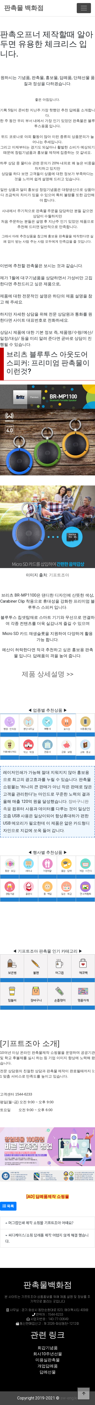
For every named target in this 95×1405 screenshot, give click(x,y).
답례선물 (48, 1372)
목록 (8, 1206)
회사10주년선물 (47, 1353)
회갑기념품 (47, 1347)
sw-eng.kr (69, 1398)
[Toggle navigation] (84, 8)
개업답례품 (47, 1366)
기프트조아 (59, 575)
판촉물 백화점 (24, 8)
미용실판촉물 (47, 1360)
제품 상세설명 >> (47, 674)
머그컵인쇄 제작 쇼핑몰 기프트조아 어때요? (40, 1222)
